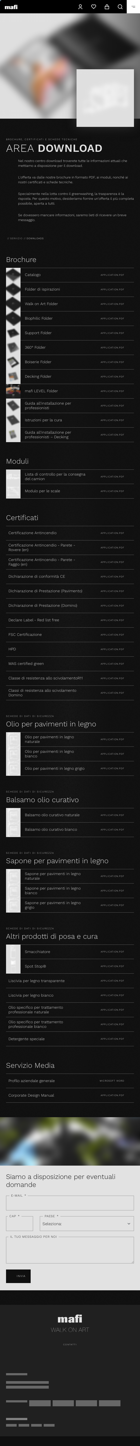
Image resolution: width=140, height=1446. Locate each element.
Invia (18, 1276)
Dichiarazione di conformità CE (36, 576)
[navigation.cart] (106, 6)
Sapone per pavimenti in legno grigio (53, 905)
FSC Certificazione (25, 634)
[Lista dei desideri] (93, 6)
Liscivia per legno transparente (36, 981)
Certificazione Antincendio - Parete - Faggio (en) (41, 562)
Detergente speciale (26, 1039)
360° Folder (36, 347)
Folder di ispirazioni (42, 289)
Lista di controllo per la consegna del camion (55, 476)
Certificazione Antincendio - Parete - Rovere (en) (41, 547)
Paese (52, 1216)
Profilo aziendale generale (31, 1081)
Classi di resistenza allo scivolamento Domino (42, 692)
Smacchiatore (37, 952)
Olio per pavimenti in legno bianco (49, 753)
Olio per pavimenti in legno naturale (49, 739)
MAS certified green (26, 663)
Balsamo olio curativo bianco (51, 829)
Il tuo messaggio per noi (33, 1236)
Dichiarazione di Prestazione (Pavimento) (45, 591)
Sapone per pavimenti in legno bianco (53, 890)
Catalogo (33, 275)
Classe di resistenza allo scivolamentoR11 (45, 678)
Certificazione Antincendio (32, 533)
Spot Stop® (35, 966)
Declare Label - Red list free (33, 620)
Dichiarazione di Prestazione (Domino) (42, 605)
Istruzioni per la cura (43, 420)
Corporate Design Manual (31, 1095)
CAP (14, 1216)
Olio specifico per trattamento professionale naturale (35, 1009)
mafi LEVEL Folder (41, 391)
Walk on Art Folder (41, 304)
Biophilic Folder (39, 318)
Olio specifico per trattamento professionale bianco (35, 1024)
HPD (12, 649)
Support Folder (38, 333)
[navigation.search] (120, 6)
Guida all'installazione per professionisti (48, 405)
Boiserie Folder (38, 362)
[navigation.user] (80, 6)
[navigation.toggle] (133, 6)
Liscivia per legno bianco (30, 995)
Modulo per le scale (42, 491)
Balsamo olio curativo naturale (53, 815)
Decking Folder (38, 376)
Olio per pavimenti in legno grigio (55, 768)
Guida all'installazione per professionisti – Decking (48, 434)
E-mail (18, 1195)
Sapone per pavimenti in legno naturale (53, 876)
